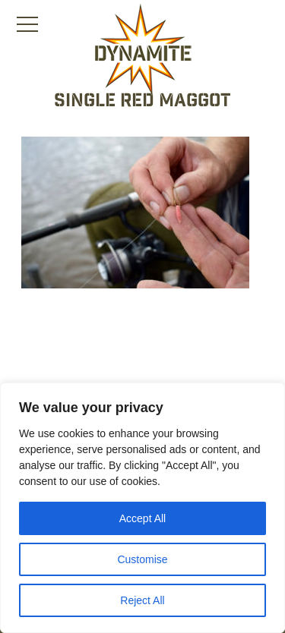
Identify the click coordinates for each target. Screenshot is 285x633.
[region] (142, 508)
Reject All (142, 600)
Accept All (142, 518)
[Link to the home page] (143, 50)
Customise (142, 559)
